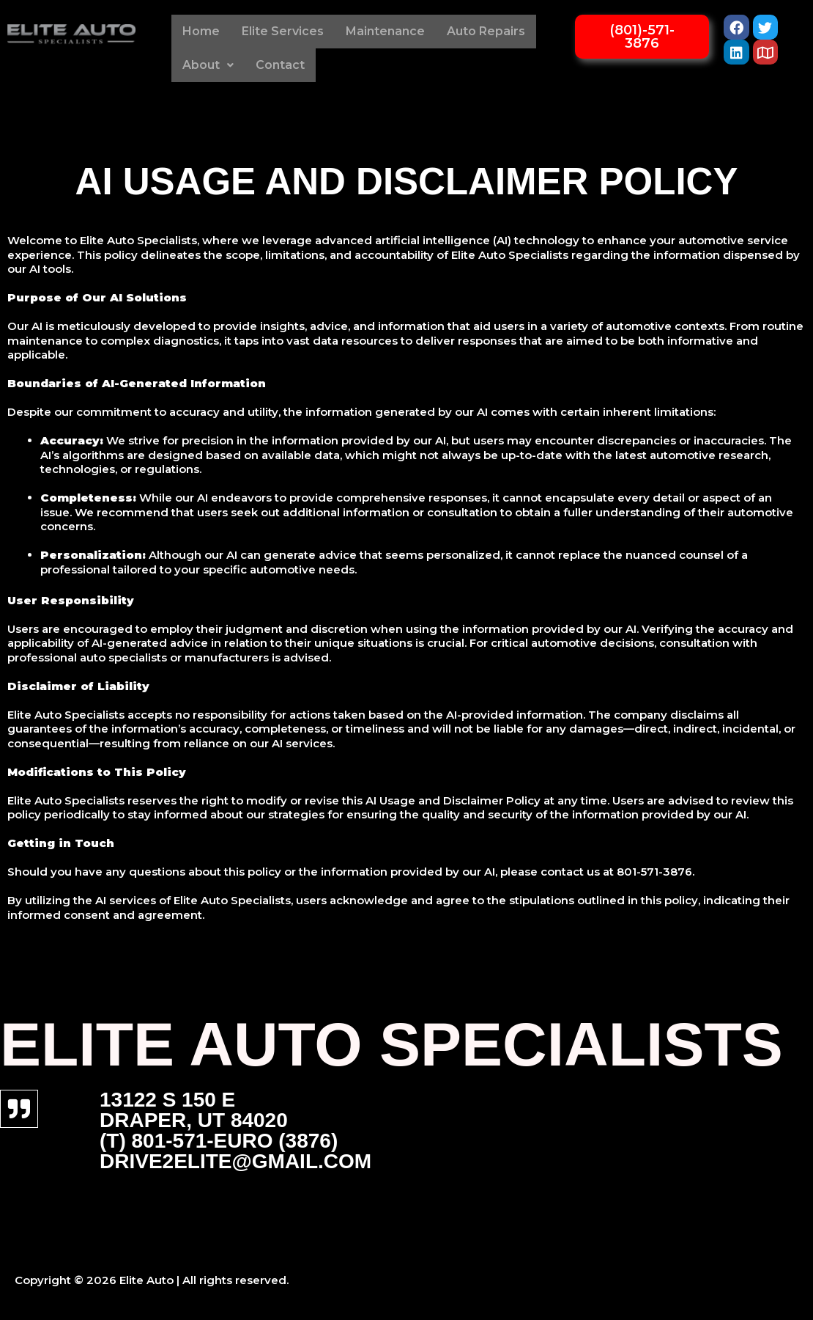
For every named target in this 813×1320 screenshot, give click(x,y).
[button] (208, 65)
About (208, 65)
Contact (280, 65)
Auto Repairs (486, 31)
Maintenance (385, 31)
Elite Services (283, 31)
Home (201, 31)
